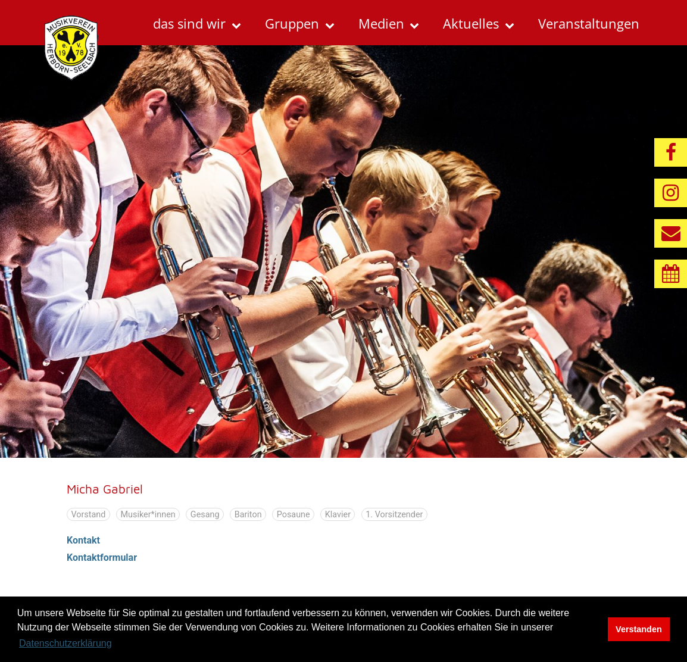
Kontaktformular (102, 557)
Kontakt (83, 540)
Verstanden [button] (639, 629)
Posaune (293, 514)
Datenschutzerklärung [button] (65, 643)
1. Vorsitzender (394, 514)
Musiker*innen (147, 514)
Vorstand (88, 514)
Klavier (338, 514)
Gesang (205, 514)
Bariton (248, 514)
